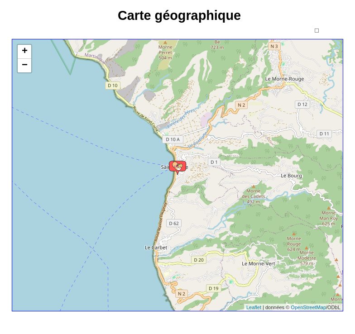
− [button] (25, 65)
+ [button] (25, 51)
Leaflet (253, 307)
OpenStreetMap (308, 307)
